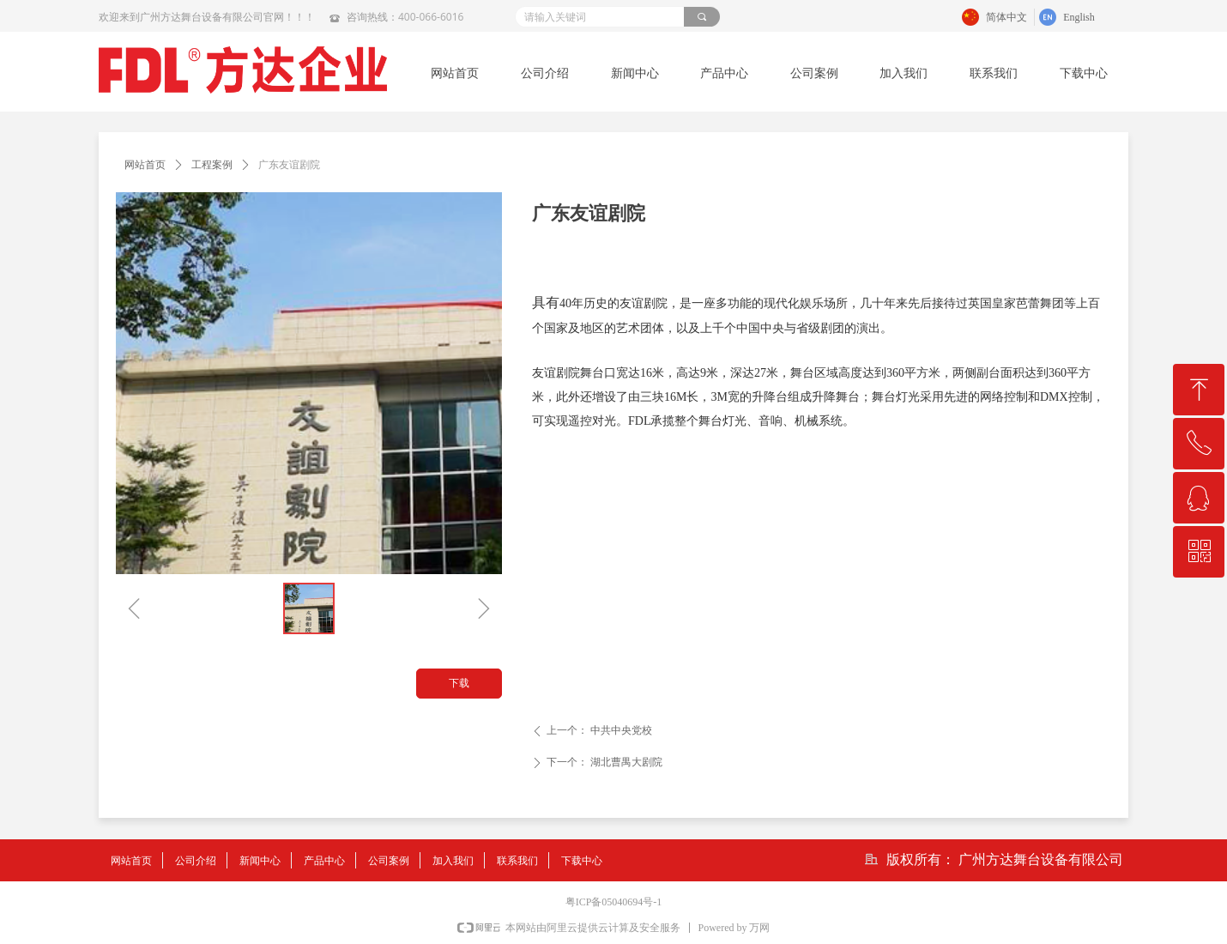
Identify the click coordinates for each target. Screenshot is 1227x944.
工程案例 (212, 165)
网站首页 (145, 165)
